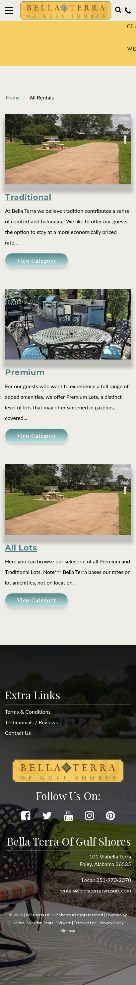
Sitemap (68, 930)
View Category (36, 260)
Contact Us (18, 733)
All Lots (21, 547)
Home (13, 97)
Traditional (28, 197)
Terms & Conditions (28, 711)
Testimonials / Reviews (31, 722)
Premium (24, 372)
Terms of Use (85, 922)
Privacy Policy (111, 922)
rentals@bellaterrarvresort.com (95, 890)
